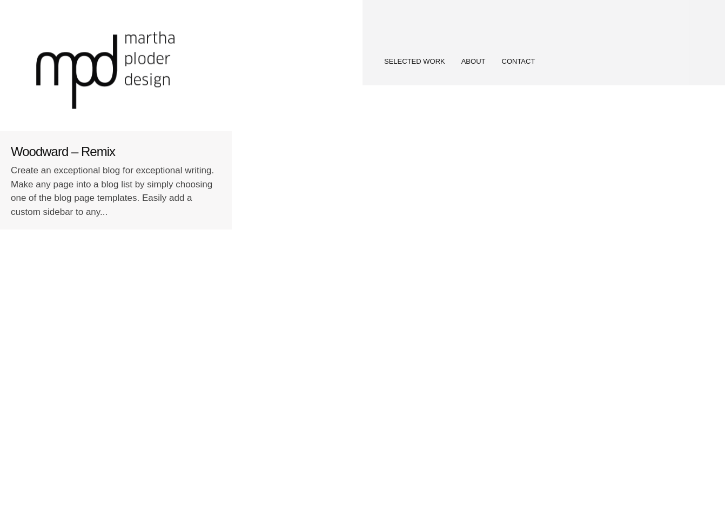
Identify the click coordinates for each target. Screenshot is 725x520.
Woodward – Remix (63, 151)
